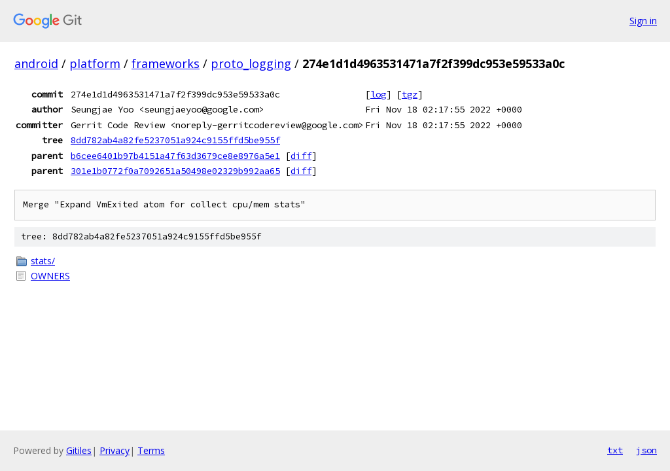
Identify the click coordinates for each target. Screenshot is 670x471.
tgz (409, 94)
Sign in (643, 20)
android (36, 63)
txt (615, 450)
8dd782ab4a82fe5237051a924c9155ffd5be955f (175, 140)
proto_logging (251, 63)
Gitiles (79, 450)
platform (94, 63)
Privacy (114, 450)
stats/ (43, 260)
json (646, 450)
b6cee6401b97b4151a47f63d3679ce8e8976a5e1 (175, 156)
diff (301, 156)
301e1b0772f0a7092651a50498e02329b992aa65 (175, 171)
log (378, 94)
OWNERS (50, 276)
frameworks (166, 63)
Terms (151, 450)
